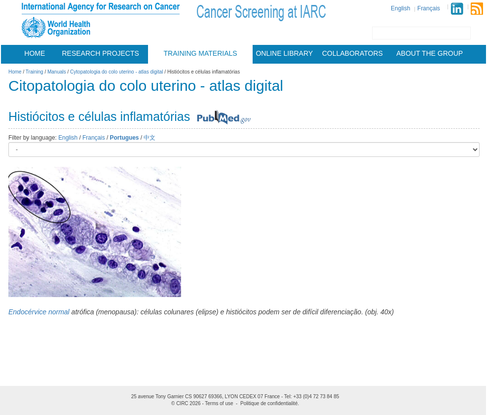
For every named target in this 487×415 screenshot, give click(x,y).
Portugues (124, 137)
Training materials (200, 53)
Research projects (100, 53)
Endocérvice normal (39, 312)
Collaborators (352, 53)
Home (34, 53)
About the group (429, 53)
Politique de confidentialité (269, 403)
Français (428, 8)
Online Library (284, 53)
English (400, 8)
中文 (149, 137)
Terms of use (219, 403)
